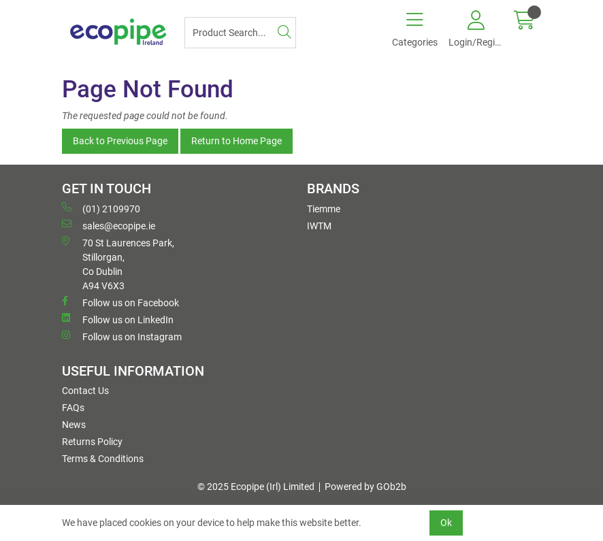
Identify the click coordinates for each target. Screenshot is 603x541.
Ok (446, 522)
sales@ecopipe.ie (108, 225)
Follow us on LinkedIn (118, 319)
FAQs (73, 407)
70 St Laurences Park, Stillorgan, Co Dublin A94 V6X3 (118, 263)
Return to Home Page (236, 140)
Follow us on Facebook (120, 302)
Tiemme (323, 208)
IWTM (319, 225)
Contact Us (85, 390)
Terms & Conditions (103, 458)
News (74, 424)
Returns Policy (92, 441)
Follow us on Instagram (122, 336)
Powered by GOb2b (365, 486)
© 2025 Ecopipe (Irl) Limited (255, 486)
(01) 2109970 (101, 208)
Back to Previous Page (120, 140)
